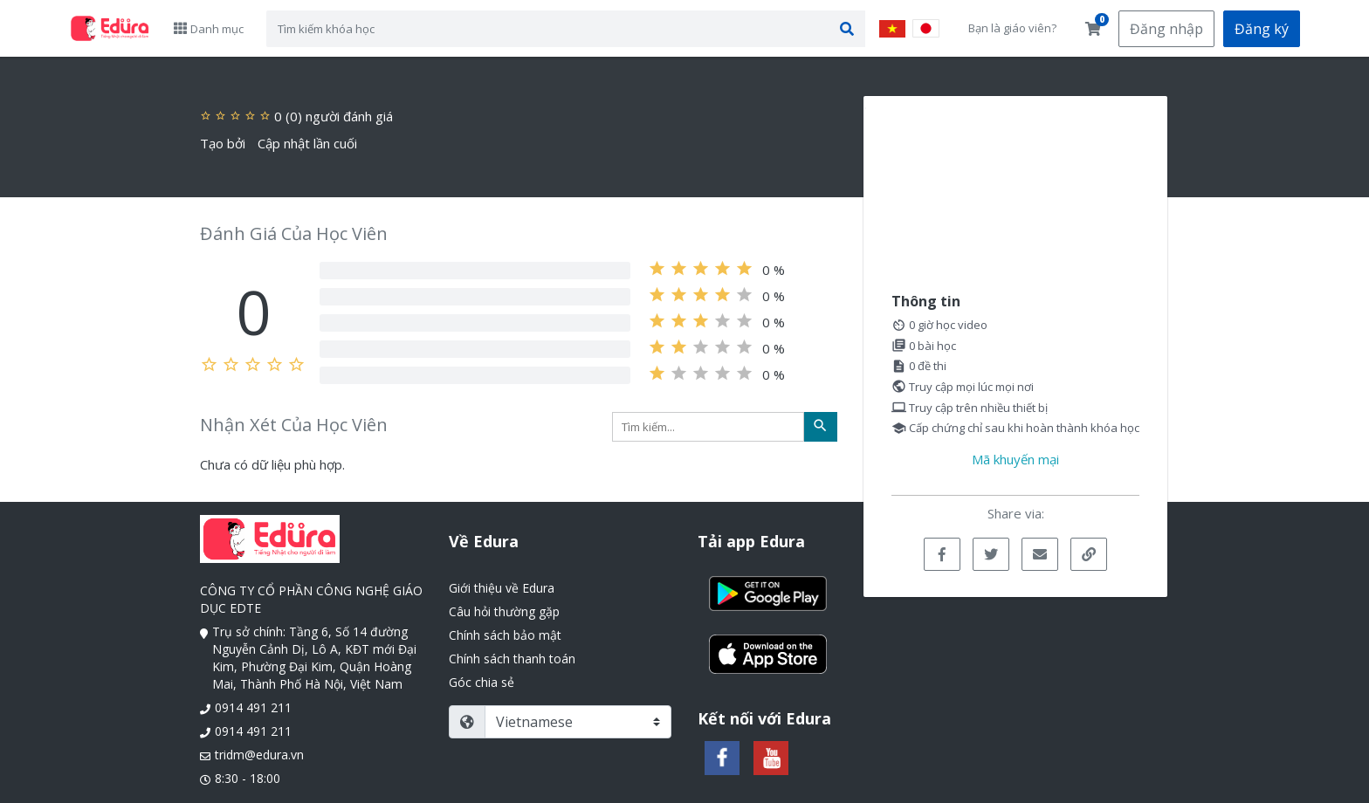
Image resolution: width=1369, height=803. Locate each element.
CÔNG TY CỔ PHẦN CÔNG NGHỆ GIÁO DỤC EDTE (311, 599)
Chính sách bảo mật (505, 635)
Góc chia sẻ (481, 682)
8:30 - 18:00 (247, 778)
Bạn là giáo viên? (1012, 28)
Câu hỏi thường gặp (504, 611)
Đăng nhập (1166, 28)
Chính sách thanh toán (512, 658)
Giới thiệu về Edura (501, 588)
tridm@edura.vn (259, 754)
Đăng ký (1262, 28)
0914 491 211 (253, 707)
